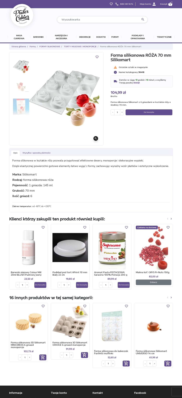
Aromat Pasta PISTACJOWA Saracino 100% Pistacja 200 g (110, 273)
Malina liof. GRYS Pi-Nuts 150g (152, 272)
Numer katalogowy (128, 72)
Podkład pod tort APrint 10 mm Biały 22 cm (69, 273)
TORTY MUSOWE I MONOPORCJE (80, 46)
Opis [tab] (15, 153)
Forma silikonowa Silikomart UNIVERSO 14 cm (151, 352)
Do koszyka (149, 112)
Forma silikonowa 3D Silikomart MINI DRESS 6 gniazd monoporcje (28, 344)
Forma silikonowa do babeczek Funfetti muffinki (111, 352)
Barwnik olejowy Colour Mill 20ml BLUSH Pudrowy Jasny (26, 273)
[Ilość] (117, 112)
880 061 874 (126, 4)
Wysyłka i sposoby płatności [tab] (36, 153)
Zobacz (153, 282)
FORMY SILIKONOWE (49, 46)
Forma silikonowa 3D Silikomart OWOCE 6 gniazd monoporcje (69, 343)
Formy (33, 46)
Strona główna (19, 46)
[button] (166, 4)
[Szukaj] (102, 19)
